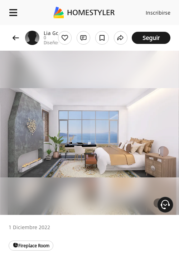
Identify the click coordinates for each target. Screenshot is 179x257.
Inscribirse (158, 12)
